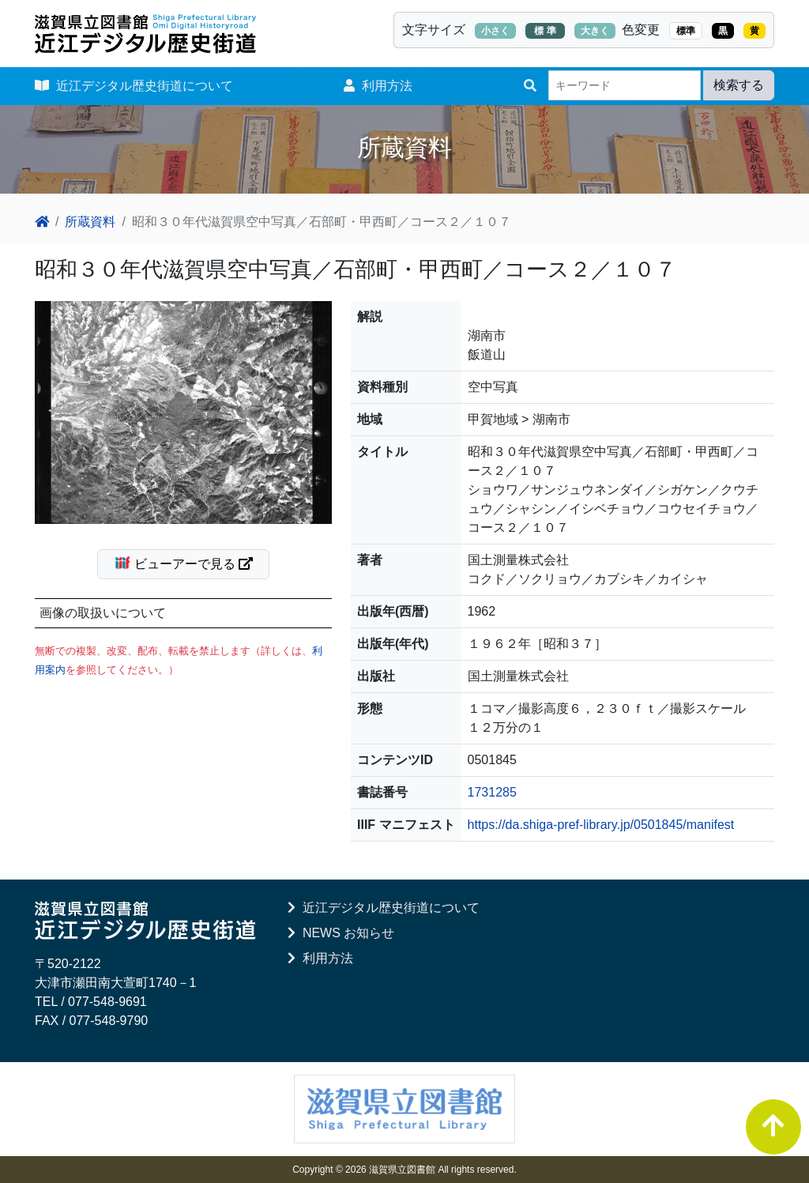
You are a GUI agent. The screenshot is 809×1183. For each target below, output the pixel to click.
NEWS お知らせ (341, 933)
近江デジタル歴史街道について (134, 85)
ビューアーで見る (190, 562)
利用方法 (378, 85)
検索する (738, 85)
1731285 (492, 792)
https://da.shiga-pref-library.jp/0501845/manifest (601, 824)
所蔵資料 (90, 221)
